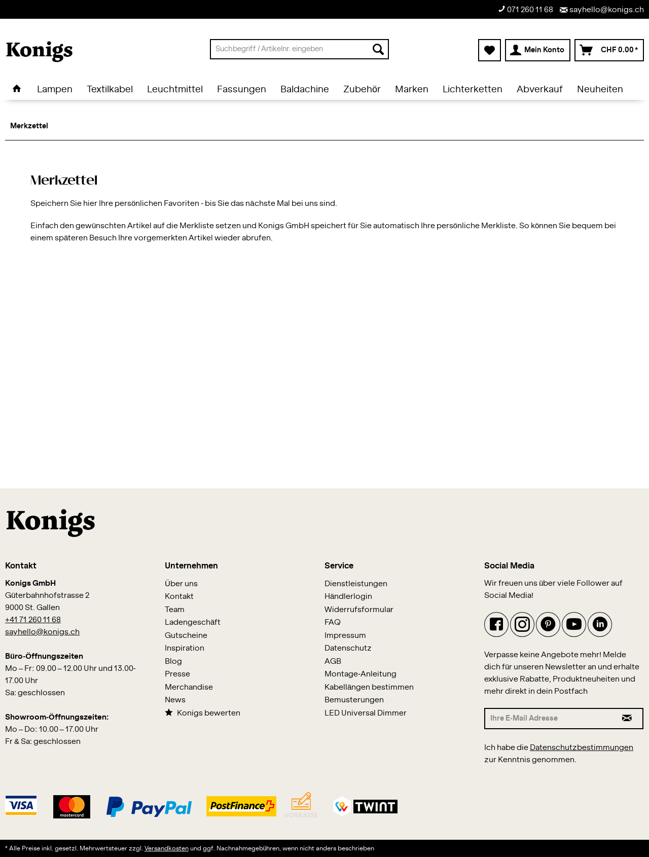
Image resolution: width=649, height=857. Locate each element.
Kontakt (179, 596)
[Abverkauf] (540, 90)
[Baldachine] (304, 90)
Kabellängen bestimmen (369, 687)
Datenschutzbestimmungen (581, 748)
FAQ (332, 622)
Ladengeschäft (193, 622)
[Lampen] (55, 90)
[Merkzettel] (489, 50)
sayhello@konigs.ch (602, 10)
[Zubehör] (362, 90)
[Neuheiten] (600, 90)
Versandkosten (167, 848)
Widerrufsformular (358, 610)
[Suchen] (378, 49)
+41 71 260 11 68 (33, 620)
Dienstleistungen (355, 584)
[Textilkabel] (110, 90)
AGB (332, 661)
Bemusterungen (354, 700)
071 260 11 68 (525, 9)
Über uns (181, 584)
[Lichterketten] (473, 90)
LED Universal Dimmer (365, 713)
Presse (177, 674)
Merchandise (189, 687)
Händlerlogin (348, 596)
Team (175, 610)
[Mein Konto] (537, 50)
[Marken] (412, 90)
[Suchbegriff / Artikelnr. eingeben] (299, 49)
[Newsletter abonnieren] (627, 718)
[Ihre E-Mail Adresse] (548, 718)
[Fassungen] (241, 90)
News (175, 700)
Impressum (345, 635)
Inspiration (184, 648)
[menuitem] (299, 49)
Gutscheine (186, 635)
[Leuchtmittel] (175, 90)
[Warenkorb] (609, 50)
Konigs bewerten (202, 712)
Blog (173, 661)
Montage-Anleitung (360, 674)
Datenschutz (348, 648)
